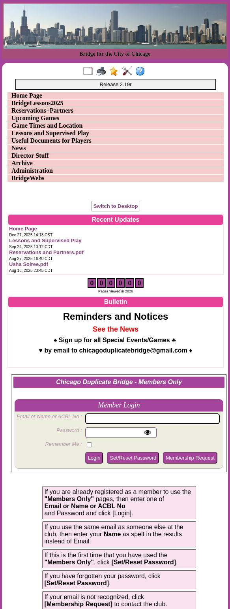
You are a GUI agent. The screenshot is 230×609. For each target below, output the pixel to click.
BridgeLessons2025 (37, 103)
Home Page (26, 95)
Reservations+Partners (42, 110)
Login (94, 458)
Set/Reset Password (133, 458)
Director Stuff (30, 155)
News (18, 148)
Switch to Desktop (115, 206)
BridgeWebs (28, 178)
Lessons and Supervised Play (50, 133)
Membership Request (190, 458)
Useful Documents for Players (51, 140)
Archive (22, 163)
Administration (32, 170)
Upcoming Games (35, 118)
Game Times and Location (46, 125)
